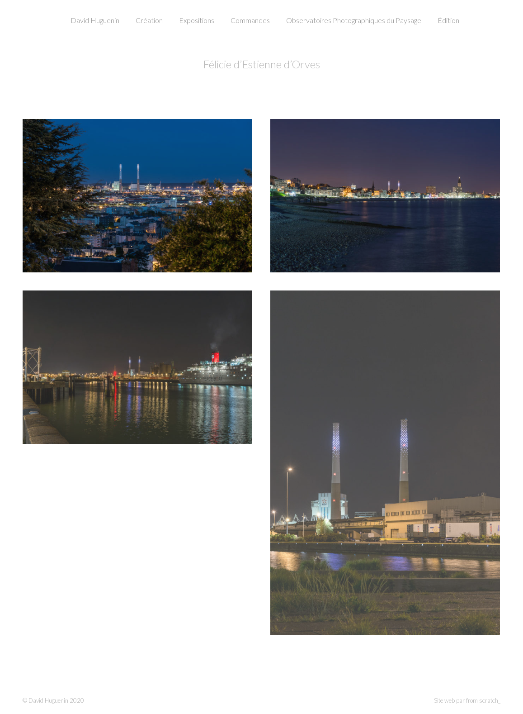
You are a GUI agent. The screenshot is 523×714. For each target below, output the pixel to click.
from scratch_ (483, 700)
